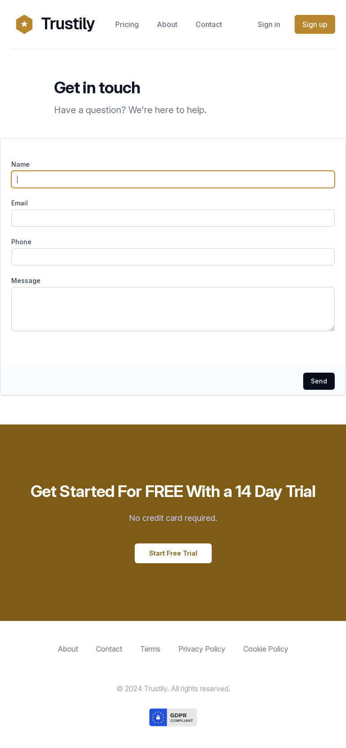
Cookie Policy (265, 648)
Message (26, 280)
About (167, 24)
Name (20, 164)
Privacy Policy (201, 648)
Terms (150, 648)
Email (19, 203)
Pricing (127, 24)
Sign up (315, 24)
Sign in (269, 24)
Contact (209, 24)
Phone (21, 242)
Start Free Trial (173, 553)
